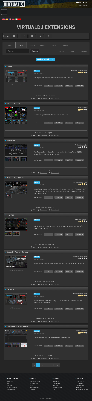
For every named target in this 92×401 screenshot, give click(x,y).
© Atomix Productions (46, 399)
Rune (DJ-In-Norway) (80, 70)
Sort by (61, 51)
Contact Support (35, 381)
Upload (84, 51)
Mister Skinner (82, 219)
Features (9, 385)
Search (35, 51)
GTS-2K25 (11, 141)
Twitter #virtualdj (82, 390)
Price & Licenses (12, 388)
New (10, 45)
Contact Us (56, 383)
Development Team (80, 182)
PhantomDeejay (82, 145)
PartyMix (10, 289)
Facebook (80, 381)
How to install (55, 98)
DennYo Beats (82, 331)
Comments (43, 98)
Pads (54, 45)
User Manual (34, 383)
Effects (32, 45)
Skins (21, 45)
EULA (54, 390)
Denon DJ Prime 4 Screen (17, 252)
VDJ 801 (10, 66)
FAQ (31, 385)
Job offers (56, 385)
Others (65, 45)
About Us (56, 381)
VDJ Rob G (83, 108)
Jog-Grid (10, 215)
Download (10, 381)
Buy (8, 383)
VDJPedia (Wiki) (35, 388)
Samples (43, 45)
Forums (32, 390)
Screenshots (11, 390)
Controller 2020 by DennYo (17, 326)
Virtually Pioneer (13, 103)
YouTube (79, 383)
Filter (73, 51)
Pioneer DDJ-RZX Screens (17, 178)
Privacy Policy (57, 388)
